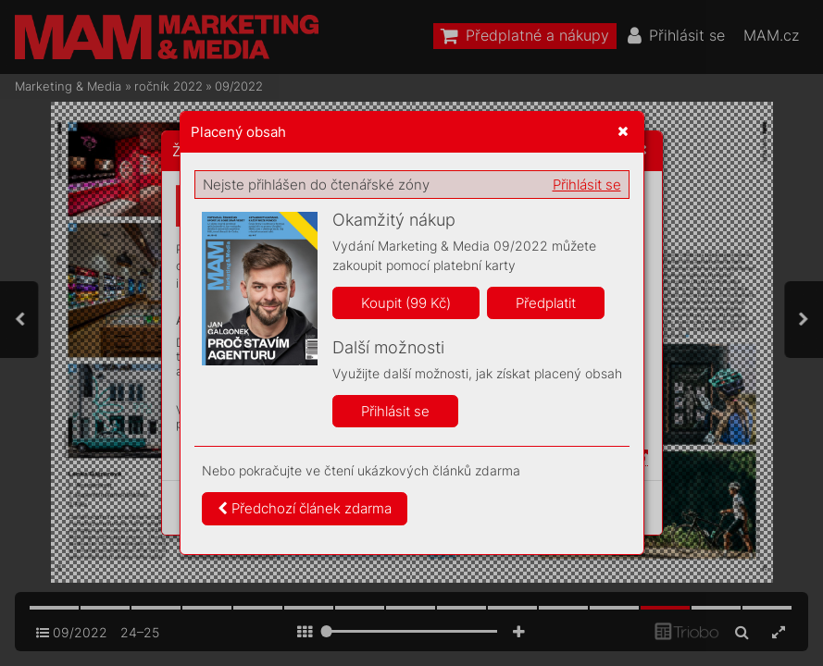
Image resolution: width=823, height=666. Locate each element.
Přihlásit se (587, 184)
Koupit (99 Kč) (406, 303)
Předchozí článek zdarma (305, 508)
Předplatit (546, 303)
